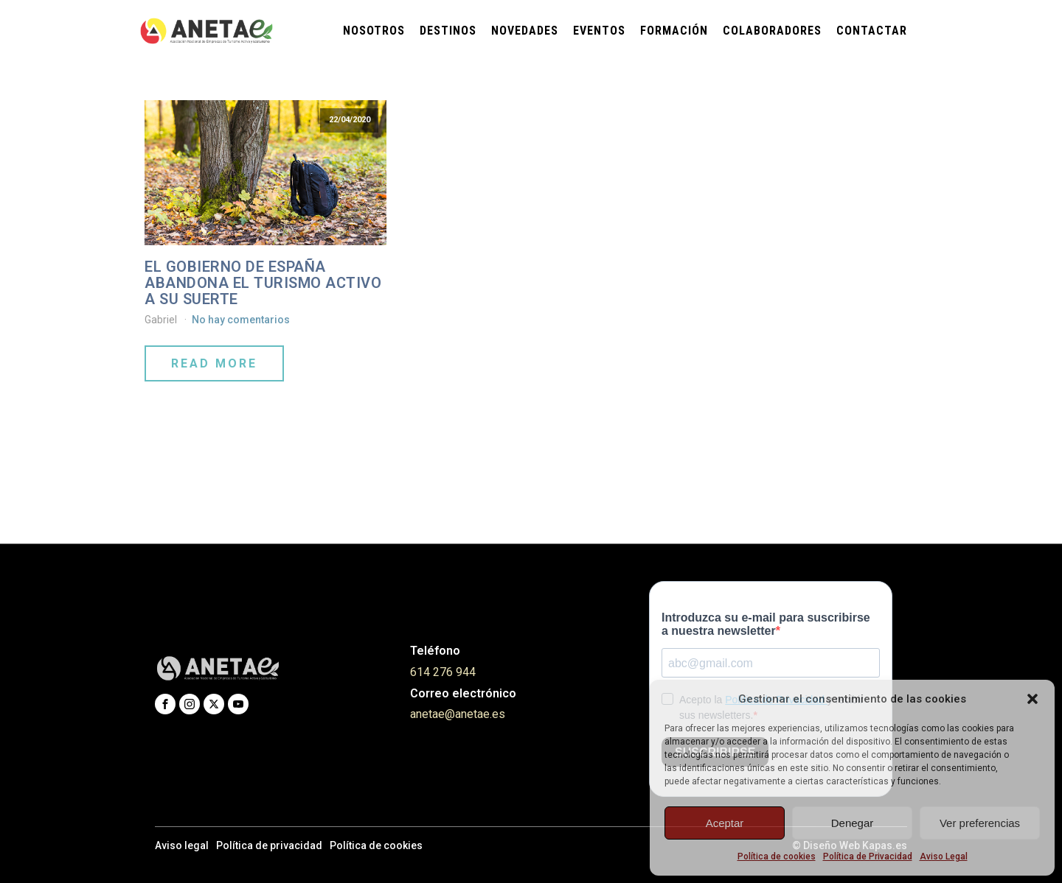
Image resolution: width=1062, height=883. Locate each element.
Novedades (524, 31)
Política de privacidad (269, 845)
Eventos (599, 31)
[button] (1032, 699)
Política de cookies (777, 856)
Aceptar (725, 823)
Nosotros (374, 31)
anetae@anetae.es (457, 714)
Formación (674, 31)
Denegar (852, 823)
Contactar (871, 31)
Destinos (448, 31)
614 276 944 (443, 672)
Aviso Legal (944, 856)
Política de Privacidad (867, 856)
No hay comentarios (241, 320)
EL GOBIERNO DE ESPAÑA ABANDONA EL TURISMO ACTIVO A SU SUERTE (263, 282)
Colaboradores (772, 31)
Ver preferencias (980, 823)
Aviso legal (182, 845)
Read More (214, 363)
